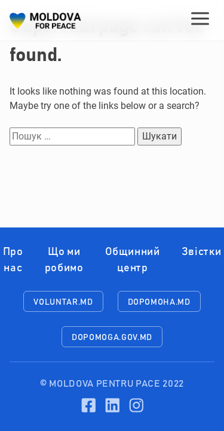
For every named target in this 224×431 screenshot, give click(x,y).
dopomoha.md (159, 302)
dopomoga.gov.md (112, 337)
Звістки (201, 252)
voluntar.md (63, 302)
